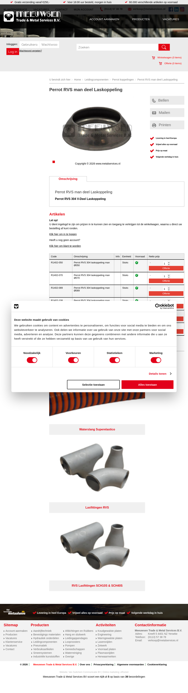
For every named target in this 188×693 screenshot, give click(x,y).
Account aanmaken (104, 19)
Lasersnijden (105, 453)
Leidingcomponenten (97, 79)
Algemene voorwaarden (130, 476)
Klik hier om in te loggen (63, 234)
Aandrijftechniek (42, 442)
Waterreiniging (73, 464)
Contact (10, 460)
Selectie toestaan (93, 384)
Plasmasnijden (106, 464)
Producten (141, 19)
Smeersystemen (42, 464)
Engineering (104, 446)
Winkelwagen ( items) (167, 57)
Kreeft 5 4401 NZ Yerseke (162, 445)
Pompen (70, 457)
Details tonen (157, 373)
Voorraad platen (107, 460)
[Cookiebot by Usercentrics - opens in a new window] (158, 306)
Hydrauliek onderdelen (46, 449)
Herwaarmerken (107, 468)
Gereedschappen (75, 460)
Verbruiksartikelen (43, 460)
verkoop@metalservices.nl (163, 452)
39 (126, 488)
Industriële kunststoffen (46, 468)
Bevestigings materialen (47, 446)
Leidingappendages (76, 449)
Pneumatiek (40, 457)
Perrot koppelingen (123, 79)
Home (77, 79)
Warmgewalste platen (110, 449)
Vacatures (171, 19)
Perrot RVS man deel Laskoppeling (158, 79)
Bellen (160, 100)
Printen (161, 125)
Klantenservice (14, 453)
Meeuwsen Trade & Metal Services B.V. (55, 476)
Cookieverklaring (157, 476)
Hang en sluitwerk (75, 446)
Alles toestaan (147, 384)
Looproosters (72, 453)
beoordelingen (136, 488)
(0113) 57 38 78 (157, 448)
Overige (69, 468)
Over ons (85, 476)
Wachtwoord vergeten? (30, 51)
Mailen (161, 112)
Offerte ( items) (170, 63)
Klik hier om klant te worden (65, 245)
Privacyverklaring (103, 476)
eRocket (124, 483)
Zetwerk (102, 457)
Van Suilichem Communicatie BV (85, 483)
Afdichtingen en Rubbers (79, 442)
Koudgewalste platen (110, 442)
